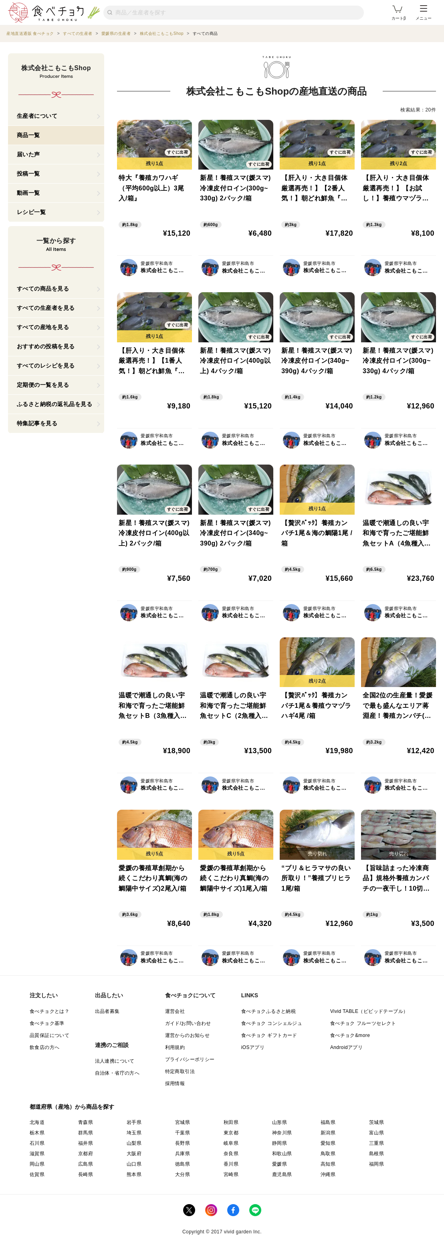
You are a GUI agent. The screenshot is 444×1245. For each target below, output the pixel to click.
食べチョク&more (350, 1035)
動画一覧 (28, 193)
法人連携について (115, 1061)
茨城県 (376, 1122)
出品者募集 (107, 1011)
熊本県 (134, 1174)
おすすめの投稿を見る (46, 346)
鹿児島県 (282, 1174)
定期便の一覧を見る (43, 385)
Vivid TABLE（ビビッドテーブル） (369, 1011)
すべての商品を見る (43, 288)
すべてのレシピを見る (46, 365)
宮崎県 (231, 1174)
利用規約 (175, 1047)
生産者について (37, 116)
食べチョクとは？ (49, 1011)
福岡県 (376, 1164)
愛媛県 (279, 1164)
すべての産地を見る (43, 327)
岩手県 (134, 1122)
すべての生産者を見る (46, 308)
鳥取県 (328, 1153)
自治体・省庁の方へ (117, 1073)
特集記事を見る (37, 423)
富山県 (376, 1133)
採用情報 (175, 1083)
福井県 (85, 1143)
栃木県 (37, 1133)
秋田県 (231, 1122)
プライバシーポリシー (190, 1059)
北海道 (37, 1122)
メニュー (424, 12)
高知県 (328, 1164)
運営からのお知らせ (187, 1035)
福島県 (328, 1122)
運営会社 (175, 1011)
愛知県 (328, 1143)
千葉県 (182, 1133)
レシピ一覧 (31, 212)
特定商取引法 (180, 1071)
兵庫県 (182, 1153)
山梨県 (134, 1143)
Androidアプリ (346, 1047)
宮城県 (182, 1122)
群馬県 (85, 1133)
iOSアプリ (252, 1047)
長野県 (182, 1143)
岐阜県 (231, 1143)
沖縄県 (328, 1174)
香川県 (231, 1164)
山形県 (279, 1122)
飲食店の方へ (44, 1047)
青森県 (85, 1122)
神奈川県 (282, 1133)
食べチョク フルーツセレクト (363, 1023)
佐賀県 (37, 1174)
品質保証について (49, 1035)
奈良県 (231, 1153)
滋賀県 (37, 1153)
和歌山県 (282, 1153)
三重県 (376, 1143)
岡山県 (37, 1164)
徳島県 (182, 1164)
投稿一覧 (28, 173)
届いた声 (28, 154)
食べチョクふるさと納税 (268, 1011)
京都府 (85, 1153)
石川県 (37, 1143)
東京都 (231, 1133)
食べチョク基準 (47, 1023)
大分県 (182, 1174)
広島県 (85, 1164)
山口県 (134, 1164)
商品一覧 (28, 135)
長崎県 (85, 1174)
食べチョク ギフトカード (269, 1035)
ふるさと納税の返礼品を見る (55, 404)
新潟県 (328, 1133)
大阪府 (134, 1153)
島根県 (376, 1153)
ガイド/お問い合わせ (188, 1023)
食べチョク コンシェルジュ (272, 1023)
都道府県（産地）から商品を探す (72, 1107)
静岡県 (279, 1143)
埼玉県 (134, 1133)
